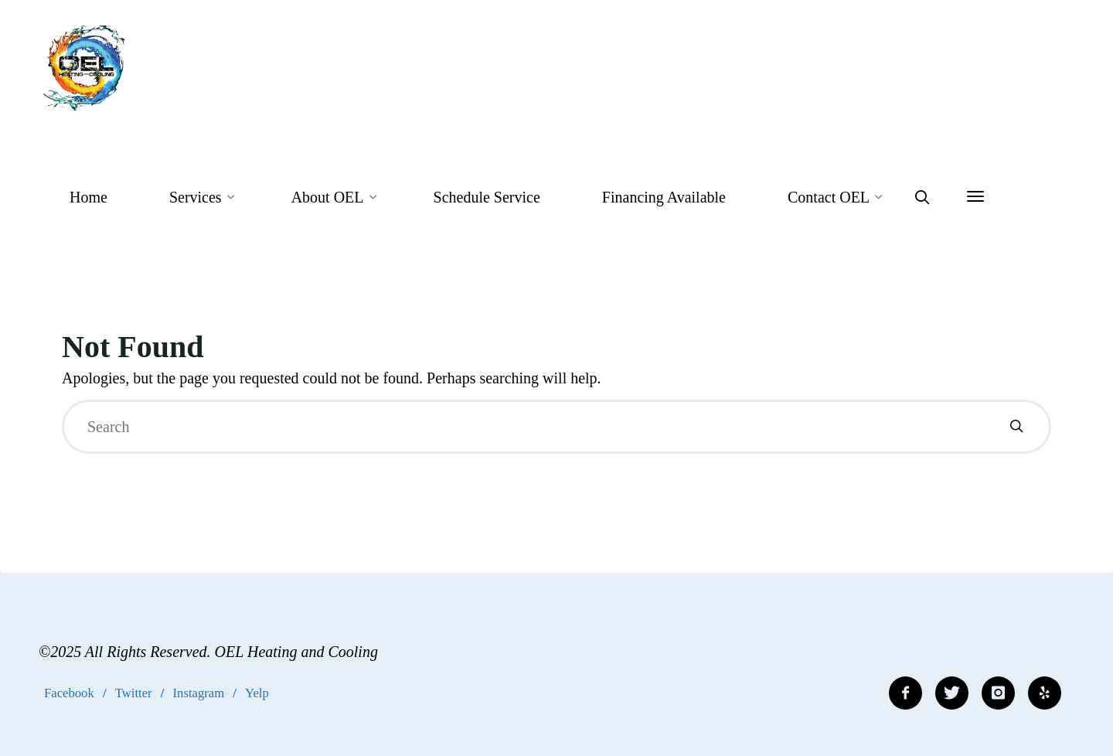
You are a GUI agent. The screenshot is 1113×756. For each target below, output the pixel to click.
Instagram (199, 693)
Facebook (69, 693)
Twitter (133, 693)
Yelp (257, 693)
